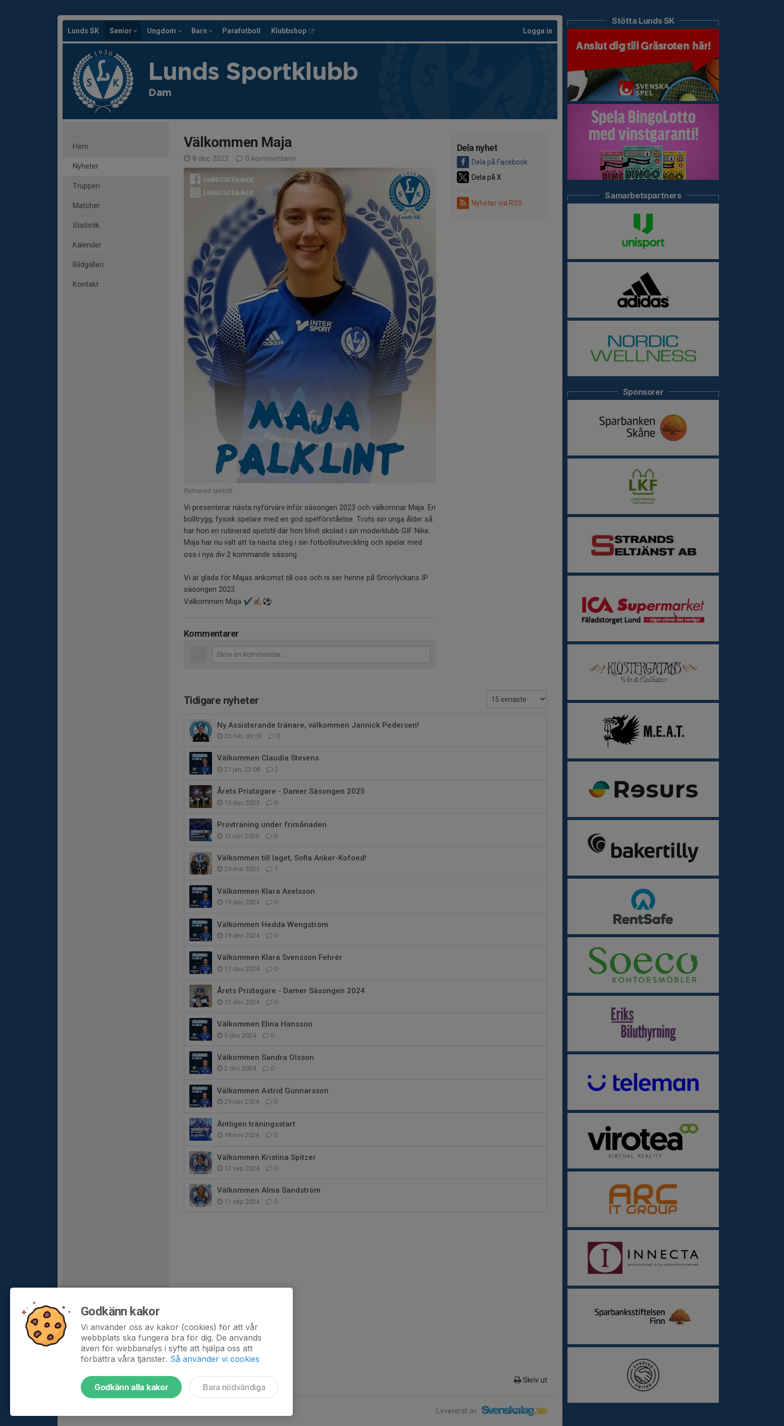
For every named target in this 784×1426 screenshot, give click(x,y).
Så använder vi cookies (214, 1359)
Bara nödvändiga (234, 1387)
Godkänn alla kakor (131, 1387)
